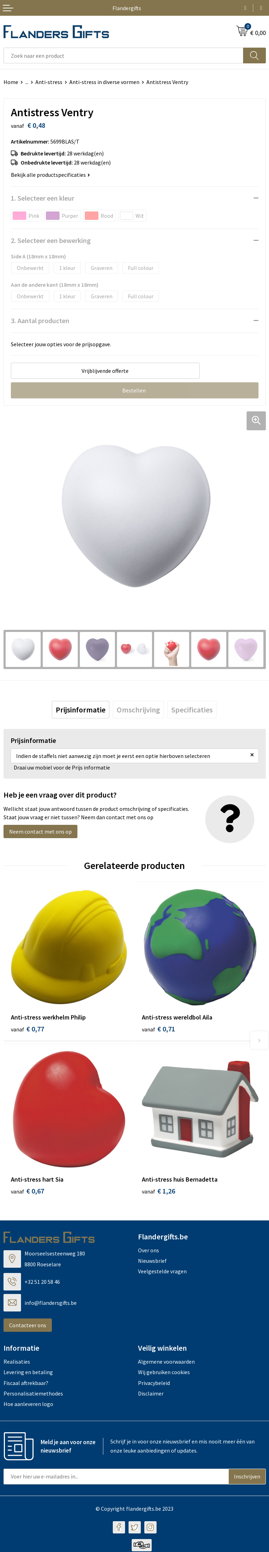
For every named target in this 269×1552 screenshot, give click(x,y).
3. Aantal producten (40, 320)
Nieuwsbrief (152, 1261)
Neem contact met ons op (40, 831)
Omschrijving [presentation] (138, 710)
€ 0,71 (158, 1028)
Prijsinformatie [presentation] (80, 710)
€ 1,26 (158, 1191)
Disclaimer (151, 1394)
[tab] (80, 709)
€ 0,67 (27, 1191)
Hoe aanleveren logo (28, 1404)
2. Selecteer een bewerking (51, 240)
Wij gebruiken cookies (164, 1373)
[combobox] (123, 55)
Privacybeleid (154, 1383)
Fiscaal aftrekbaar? (26, 1383)
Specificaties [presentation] (192, 710)
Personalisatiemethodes (33, 1394)
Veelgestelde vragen (162, 1272)
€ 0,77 (27, 1028)
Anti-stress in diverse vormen (104, 81)
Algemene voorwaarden (166, 1362)
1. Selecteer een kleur (42, 198)
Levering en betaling (28, 1373)
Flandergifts (126, 8)
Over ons (148, 1250)
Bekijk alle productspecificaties (50, 174)
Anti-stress (48, 81)
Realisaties (17, 1362)
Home (11, 81)
